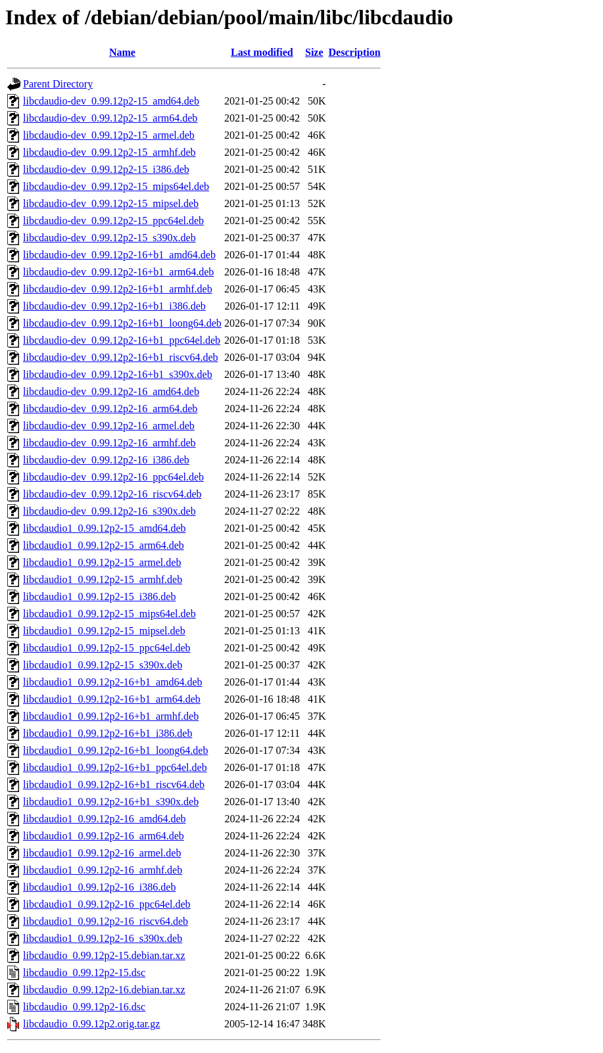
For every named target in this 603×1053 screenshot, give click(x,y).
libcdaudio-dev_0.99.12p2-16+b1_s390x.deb (117, 374)
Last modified (262, 52)
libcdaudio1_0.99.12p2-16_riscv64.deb (105, 921)
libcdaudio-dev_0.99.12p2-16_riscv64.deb (112, 494)
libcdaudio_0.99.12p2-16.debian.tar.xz (104, 989)
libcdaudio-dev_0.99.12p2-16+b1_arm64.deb (118, 271)
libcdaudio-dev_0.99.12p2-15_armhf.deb (109, 152)
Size (314, 52)
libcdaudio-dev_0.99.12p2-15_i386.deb (106, 169)
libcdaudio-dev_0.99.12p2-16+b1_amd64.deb (119, 254)
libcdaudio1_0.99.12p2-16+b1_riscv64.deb (114, 784)
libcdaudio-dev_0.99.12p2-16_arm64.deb (110, 408)
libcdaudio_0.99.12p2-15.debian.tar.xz (104, 955)
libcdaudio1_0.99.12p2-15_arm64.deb (103, 545)
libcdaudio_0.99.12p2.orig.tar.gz (91, 1023)
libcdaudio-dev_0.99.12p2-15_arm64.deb (110, 118)
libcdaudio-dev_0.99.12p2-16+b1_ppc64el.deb (121, 340)
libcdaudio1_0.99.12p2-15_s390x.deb (102, 664)
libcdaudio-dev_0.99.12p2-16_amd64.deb (111, 391)
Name (122, 52)
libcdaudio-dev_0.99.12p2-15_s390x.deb (109, 237)
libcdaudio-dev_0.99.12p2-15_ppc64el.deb (113, 220)
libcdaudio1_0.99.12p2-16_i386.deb (99, 887)
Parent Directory (58, 83)
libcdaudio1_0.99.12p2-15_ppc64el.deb (107, 647)
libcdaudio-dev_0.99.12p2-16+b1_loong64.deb (122, 323)
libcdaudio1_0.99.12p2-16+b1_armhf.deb (111, 716)
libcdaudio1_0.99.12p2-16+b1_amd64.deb (113, 682)
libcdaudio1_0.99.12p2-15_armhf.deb (102, 579)
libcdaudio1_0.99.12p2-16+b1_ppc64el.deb (115, 767)
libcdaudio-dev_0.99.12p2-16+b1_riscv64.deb (120, 357)
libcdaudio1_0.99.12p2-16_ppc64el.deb (107, 904)
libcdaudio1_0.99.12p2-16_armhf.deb (102, 870)
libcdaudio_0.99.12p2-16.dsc (84, 1006)
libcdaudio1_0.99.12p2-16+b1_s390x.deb (111, 801)
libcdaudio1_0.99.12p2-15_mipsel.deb (104, 630)
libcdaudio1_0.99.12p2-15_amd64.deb (104, 528)
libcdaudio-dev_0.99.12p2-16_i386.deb (106, 459)
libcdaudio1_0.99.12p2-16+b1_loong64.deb (115, 750)
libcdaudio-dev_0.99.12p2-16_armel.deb (109, 425)
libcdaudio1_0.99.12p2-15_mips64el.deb (109, 613)
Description (355, 52)
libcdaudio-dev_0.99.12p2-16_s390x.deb (109, 511)
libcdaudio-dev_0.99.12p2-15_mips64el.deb (116, 186)
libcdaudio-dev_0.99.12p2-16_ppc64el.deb (113, 476)
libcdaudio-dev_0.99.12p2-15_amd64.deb (111, 100)
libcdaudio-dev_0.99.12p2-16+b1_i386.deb (114, 306)
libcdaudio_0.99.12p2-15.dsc (84, 972)
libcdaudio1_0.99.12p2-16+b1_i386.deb (107, 733)
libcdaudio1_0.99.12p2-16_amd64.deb (104, 818)
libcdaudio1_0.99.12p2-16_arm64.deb (103, 835)
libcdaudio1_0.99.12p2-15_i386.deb (99, 596)
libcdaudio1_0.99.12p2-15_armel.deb (102, 562)
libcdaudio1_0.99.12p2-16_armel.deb (102, 852)
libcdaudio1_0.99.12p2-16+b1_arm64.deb (112, 699)
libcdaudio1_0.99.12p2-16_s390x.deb (102, 938)
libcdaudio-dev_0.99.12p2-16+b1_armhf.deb (117, 288)
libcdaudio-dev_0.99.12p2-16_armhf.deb (109, 442)
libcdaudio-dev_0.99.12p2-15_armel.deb (109, 135)
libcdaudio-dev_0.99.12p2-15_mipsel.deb (111, 203)
